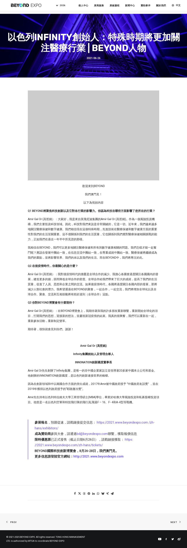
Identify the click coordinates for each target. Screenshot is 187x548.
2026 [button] (65, 7)
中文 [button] (180, 7)
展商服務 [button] (101, 7)
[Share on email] (112, 493)
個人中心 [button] (86, 7)
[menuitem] (62, 7)
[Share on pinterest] (89, 493)
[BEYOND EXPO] (26, 7)
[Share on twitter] (79, 493)
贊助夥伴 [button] (148, 7)
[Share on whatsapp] (98, 493)
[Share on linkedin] (93, 493)
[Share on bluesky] (103, 493)
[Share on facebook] (75, 493)
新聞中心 (132, 7)
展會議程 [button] (117, 7)
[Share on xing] (107, 493)
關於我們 (164, 7)
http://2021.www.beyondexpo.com (98, 456)
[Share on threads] (84, 493)
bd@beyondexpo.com (92, 434)
